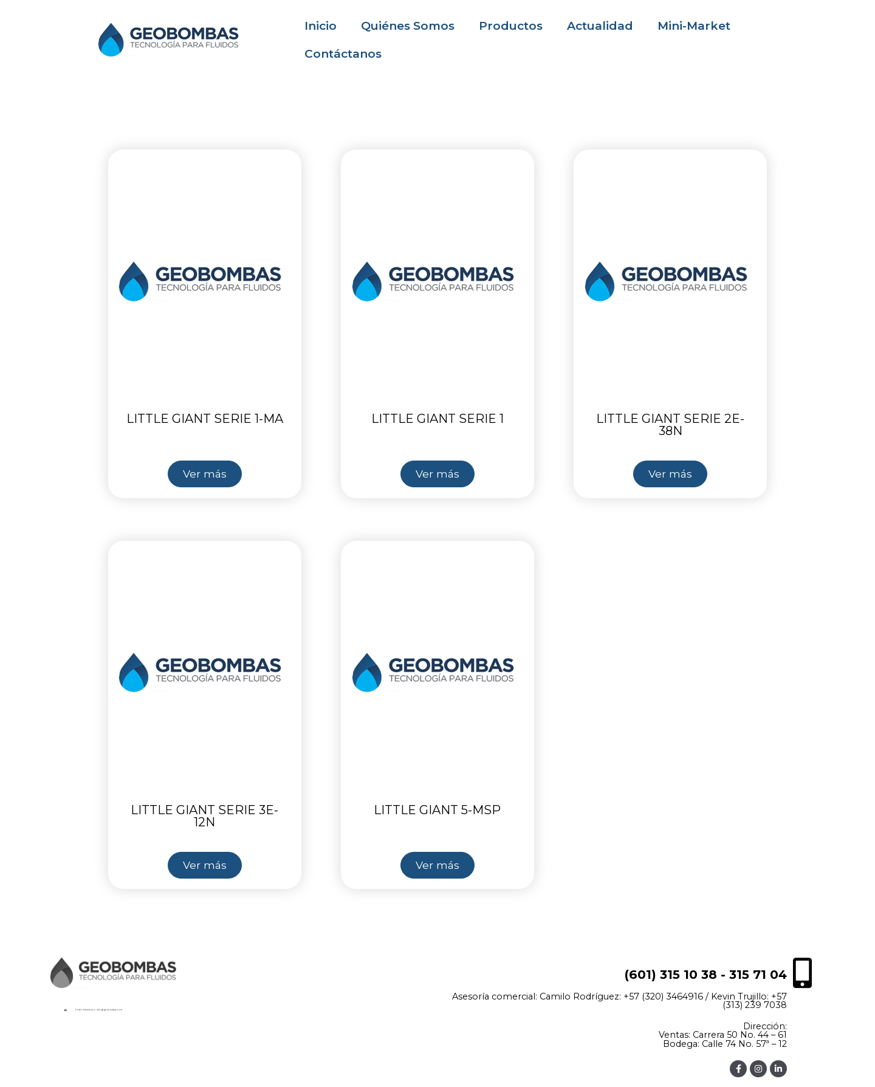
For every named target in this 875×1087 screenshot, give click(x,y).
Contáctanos (343, 54)
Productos (511, 26)
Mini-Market (693, 26)
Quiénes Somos (408, 26)
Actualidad (600, 26)
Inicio (320, 26)
